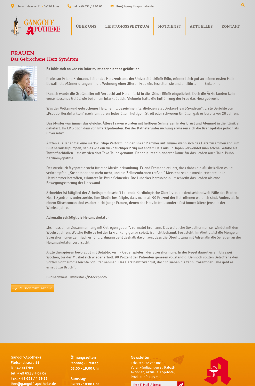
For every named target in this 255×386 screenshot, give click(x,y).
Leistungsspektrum (127, 26)
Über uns (86, 26)
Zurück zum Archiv (35, 288)
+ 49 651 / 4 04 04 (31, 373)
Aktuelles (201, 26)
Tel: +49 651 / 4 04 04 (87, 6)
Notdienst (169, 26)
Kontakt (231, 26)
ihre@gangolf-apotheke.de (135, 6)
